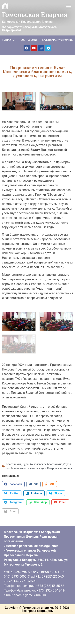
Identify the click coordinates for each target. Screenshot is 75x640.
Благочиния (13, 463)
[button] (68, 6)
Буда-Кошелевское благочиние (42, 463)
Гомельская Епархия (34, 14)
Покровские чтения (59, 467)
